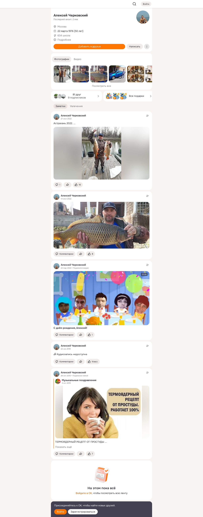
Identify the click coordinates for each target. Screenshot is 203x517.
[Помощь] (12, 59)
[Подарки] (12, 44)
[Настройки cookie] (26, 512)
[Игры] (41, 44)
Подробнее (64, 39)
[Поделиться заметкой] (67, 185)
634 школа (63, 35)
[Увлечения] (26, 16)
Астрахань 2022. (63, 123)
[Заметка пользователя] (101, 350)
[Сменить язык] (26, 498)
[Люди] (26, 30)
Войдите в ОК (84, 493)
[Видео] (41, 30)
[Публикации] (12, 30)
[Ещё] (26, 491)
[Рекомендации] (26, 59)
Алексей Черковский (71, 15)
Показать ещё (63, 447)
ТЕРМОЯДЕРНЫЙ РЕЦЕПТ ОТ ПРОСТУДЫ (79, 442)
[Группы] (41, 16)
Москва (61, 26)
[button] (61, 59)
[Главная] (12, 16)
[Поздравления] (26, 44)
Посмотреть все (101, 86)
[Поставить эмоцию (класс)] (78, 185)
